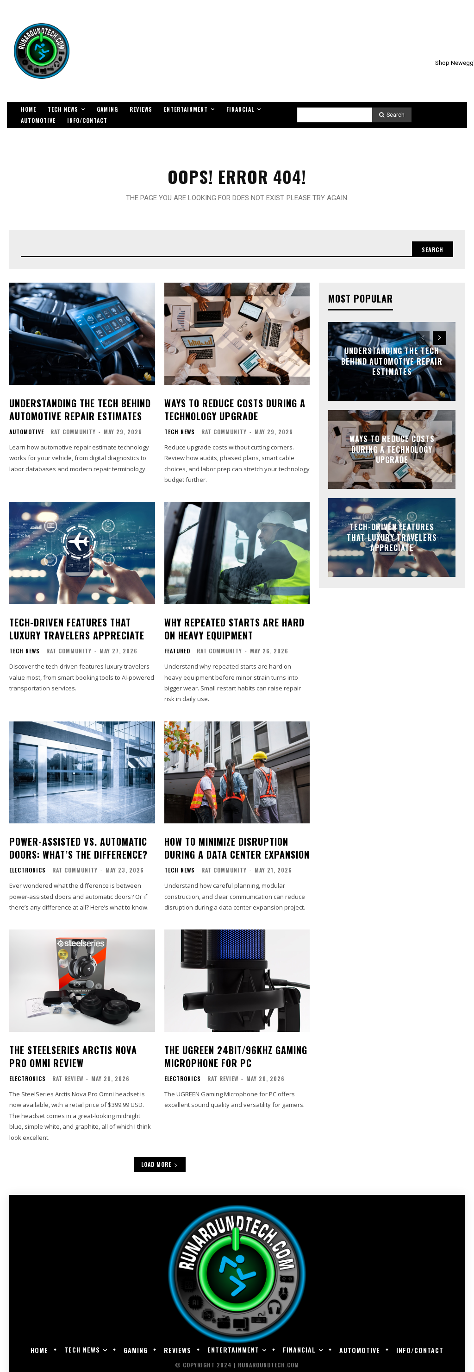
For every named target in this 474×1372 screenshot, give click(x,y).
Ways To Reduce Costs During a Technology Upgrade (231, 414)
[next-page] (439, 345)
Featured (177, 652)
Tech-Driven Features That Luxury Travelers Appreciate (72, 630)
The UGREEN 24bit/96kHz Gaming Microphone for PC (232, 1052)
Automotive (26, 435)
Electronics (27, 868)
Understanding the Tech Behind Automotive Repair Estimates (76, 414)
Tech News (179, 435)
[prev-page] (423, 345)
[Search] (392, 114)
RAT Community (73, 435)
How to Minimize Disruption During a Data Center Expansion (232, 847)
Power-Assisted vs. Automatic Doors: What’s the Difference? (74, 847)
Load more (159, 1159)
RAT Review (67, 1074)
